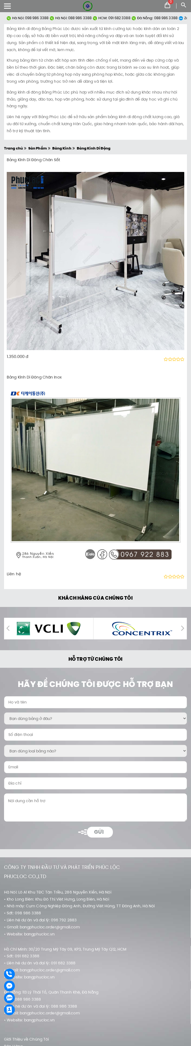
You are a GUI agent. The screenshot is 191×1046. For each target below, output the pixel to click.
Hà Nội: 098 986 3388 (27, 18)
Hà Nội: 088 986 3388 (71, 18)
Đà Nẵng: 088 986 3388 (155, 18)
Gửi (98, 832)
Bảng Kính (61, 148)
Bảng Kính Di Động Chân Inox (34, 377)
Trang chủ (13, 148)
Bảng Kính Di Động (94, 148)
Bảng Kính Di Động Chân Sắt (33, 159)
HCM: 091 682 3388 (111, 18)
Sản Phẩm (37, 148)
